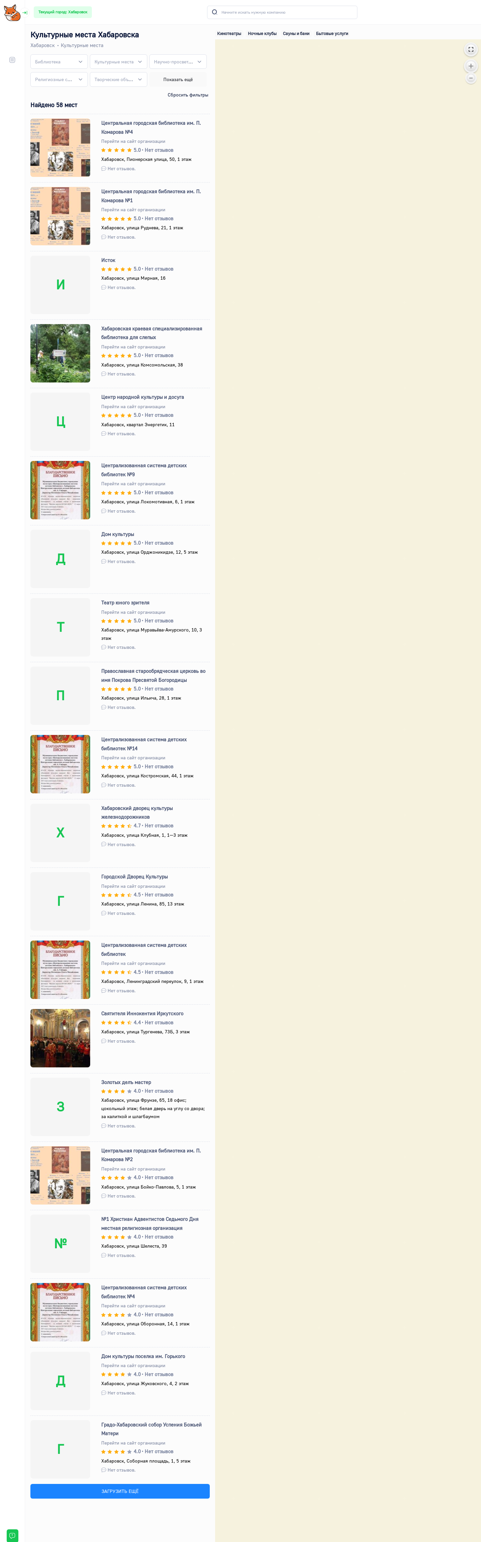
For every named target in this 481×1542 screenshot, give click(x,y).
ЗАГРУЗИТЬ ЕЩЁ (120, 1491)
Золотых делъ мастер (126, 1082)
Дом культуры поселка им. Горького (143, 1356)
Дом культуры (117, 534)
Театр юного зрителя (125, 602)
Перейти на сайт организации (133, 141)
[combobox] (59, 61)
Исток (108, 260)
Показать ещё (178, 79)
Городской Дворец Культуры (134, 876)
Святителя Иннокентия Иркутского (142, 1013)
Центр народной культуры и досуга (142, 397)
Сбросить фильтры (188, 94)
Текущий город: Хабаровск (62, 11)
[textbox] (47, 61)
